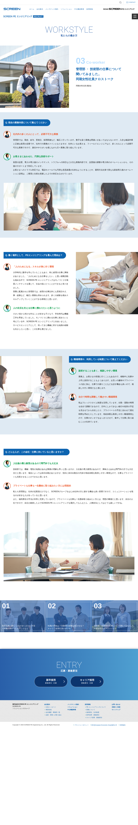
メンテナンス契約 (51, 9)
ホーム (31, 9)
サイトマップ (116, 710)
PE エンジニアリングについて (96, 707)
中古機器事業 (79, 9)
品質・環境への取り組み (54, 715)
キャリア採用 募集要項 (94, 717)
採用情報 (89, 9)
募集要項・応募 (51, 681)
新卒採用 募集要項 (92, 715)
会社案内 (40, 9)
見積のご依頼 (116, 707)
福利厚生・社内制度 (92, 712)
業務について (90, 710)
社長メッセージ (51, 707)
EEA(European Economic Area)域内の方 (104, 725)
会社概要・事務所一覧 (53, 712)
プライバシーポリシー (81, 725)
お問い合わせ (116, 704)
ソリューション (66, 9)
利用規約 (123, 725)
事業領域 (49, 710)
